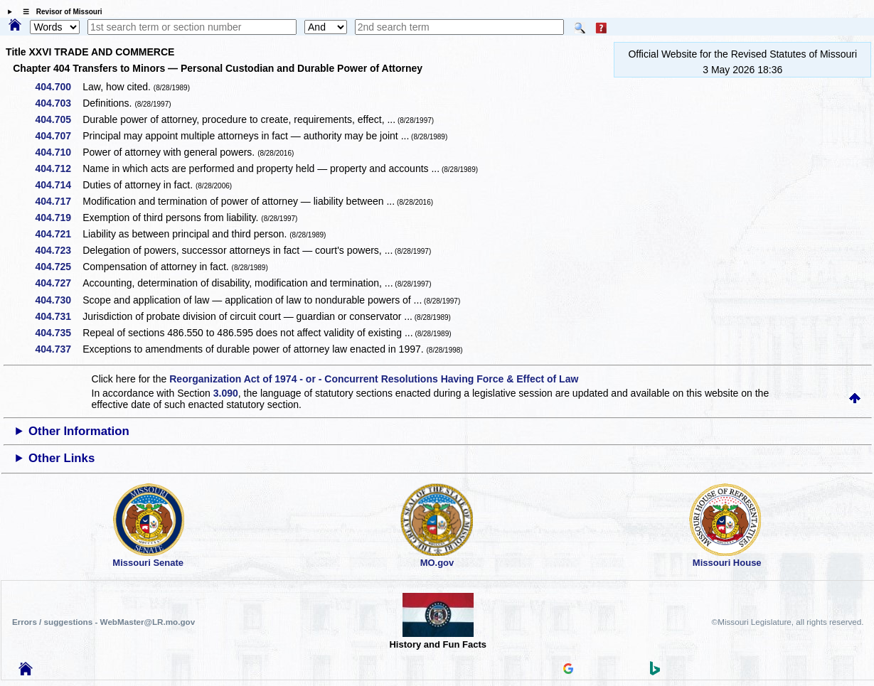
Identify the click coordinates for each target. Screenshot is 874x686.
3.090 (225, 393)
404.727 (59, 283)
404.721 (59, 234)
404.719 (59, 217)
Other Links (61, 458)
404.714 (59, 185)
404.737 (59, 349)
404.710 (59, 152)
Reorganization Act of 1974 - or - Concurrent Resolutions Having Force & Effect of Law (373, 379)
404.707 (59, 135)
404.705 (59, 119)
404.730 (59, 300)
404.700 (59, 86)
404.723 (59, 250)
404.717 (59, 201)
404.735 (59, 332)
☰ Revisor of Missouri (59, 12)
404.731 (59, 316)
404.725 (59, 266)
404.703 (59, 103)
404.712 (59, 168)
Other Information (78, 431)
